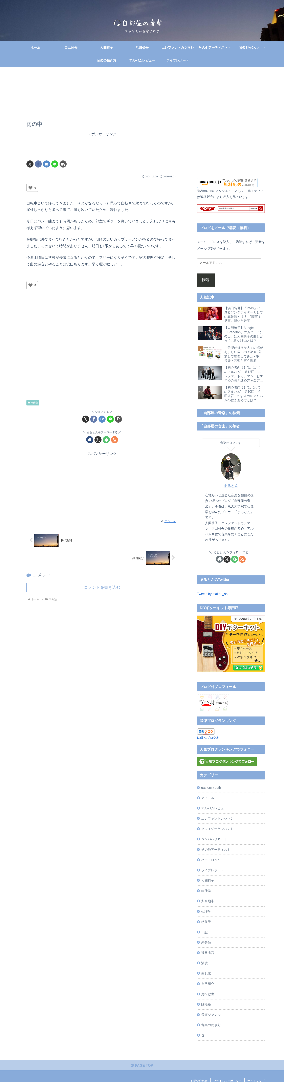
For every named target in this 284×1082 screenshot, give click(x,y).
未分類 (33, 402)
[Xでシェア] (30, 164)
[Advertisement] (102, 146)
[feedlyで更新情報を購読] (106, 439)
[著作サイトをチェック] (89, 439)
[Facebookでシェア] (38, 164)
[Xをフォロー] (98, 439)
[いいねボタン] (30, 188)
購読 (206, 280)
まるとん (231, 486)
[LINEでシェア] (54, 164)
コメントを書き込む (102, 587)
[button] (63, 164)
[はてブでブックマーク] (46, 164)
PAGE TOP (142, 1066)
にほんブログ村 (208, 737)
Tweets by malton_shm (214, 594)
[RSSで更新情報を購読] (114, 439)
